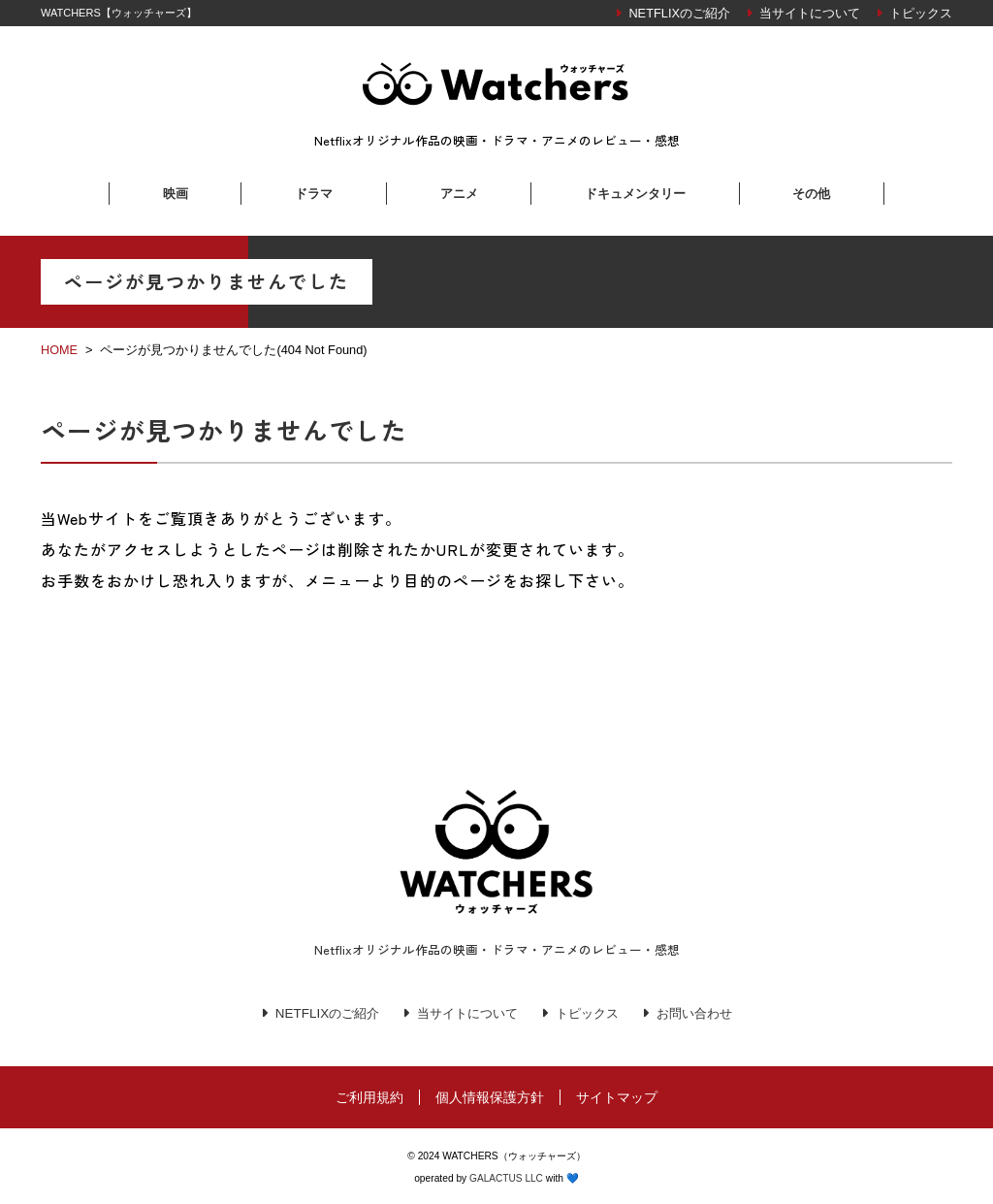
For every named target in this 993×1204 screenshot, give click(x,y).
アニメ (459, 193)
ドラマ (314, 193)
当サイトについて (809, 13)
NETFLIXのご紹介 (679, 13)
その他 (811, 193)
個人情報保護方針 (489, 1097)
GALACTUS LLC (506, 1178)
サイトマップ (616, 1097)
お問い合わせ (703, 1013)
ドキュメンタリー (635, 193)
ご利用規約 (369, 1097)
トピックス (920, 13)
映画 (175, 193)
